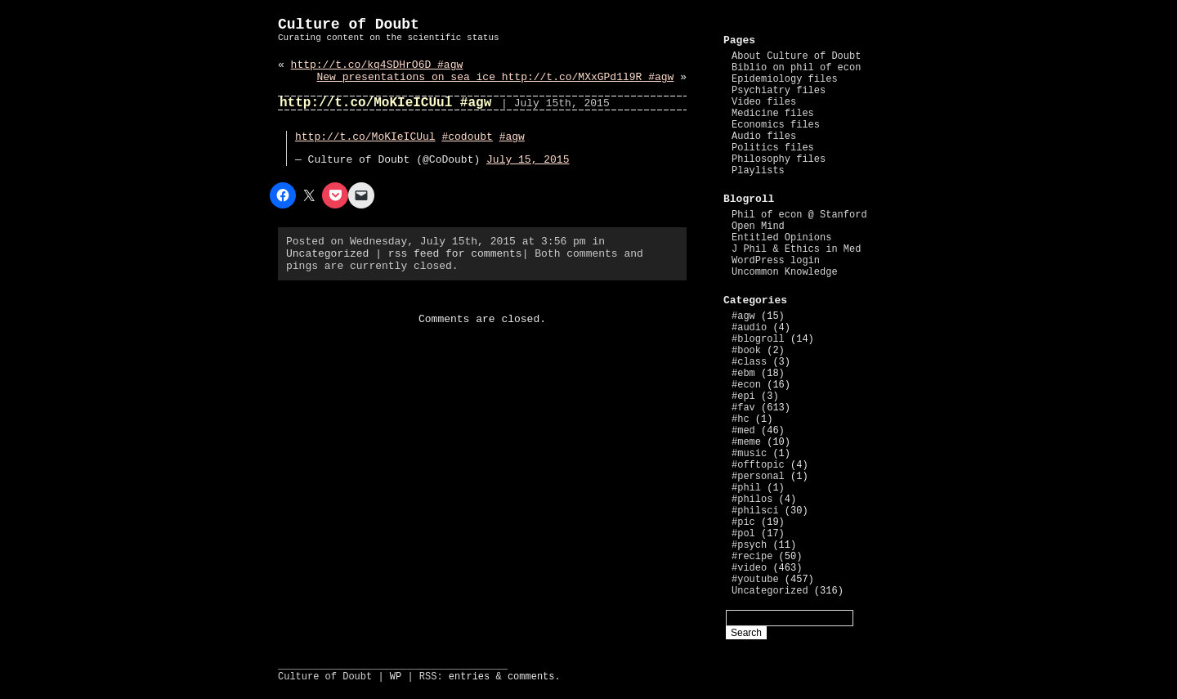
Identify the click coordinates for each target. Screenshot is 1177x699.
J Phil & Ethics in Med (796, 249)
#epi (743, 396)
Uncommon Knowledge (785, 272)
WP (395, 677)
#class (749, 362)
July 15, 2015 (527, 160)
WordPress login (776, 261)
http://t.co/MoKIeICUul (365, 137)
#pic (743, 522)
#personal (758, 476)
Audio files (764, 136)
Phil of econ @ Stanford (799, 215)
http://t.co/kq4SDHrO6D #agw (377, 65)
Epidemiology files (785, 79)
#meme (746, 442)
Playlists (758, 171)
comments (531, 677)
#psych (749, 545)
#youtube (755, 579)
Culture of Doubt (348, 24)
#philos (752, 499)
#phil (746, 488)
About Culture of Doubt (796, 56)
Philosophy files (779, 159)
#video (749, 568)
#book (746, 350)
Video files (764, 102)
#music (749, 453)
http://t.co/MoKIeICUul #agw (385, 103)
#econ (746, 385)
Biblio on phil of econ (796, 68)
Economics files (776, 125)
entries (469, 677)
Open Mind (758, 226)
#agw (512, 137)
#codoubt (466, 137)
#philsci (755, 511)
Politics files (773, 148)
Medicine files (773, 113)
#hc (741, 419)
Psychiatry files (779, 90)
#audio (749, 328)
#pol (743, 534)
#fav (743, 408)
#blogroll (758, 339)
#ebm (743, 373)
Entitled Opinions (781, 238)
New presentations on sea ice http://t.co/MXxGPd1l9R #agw (495, 77)
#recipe (752, 556)
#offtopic (758, 465)
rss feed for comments (455, 254)
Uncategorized (327, 254)
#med (743, 431)
